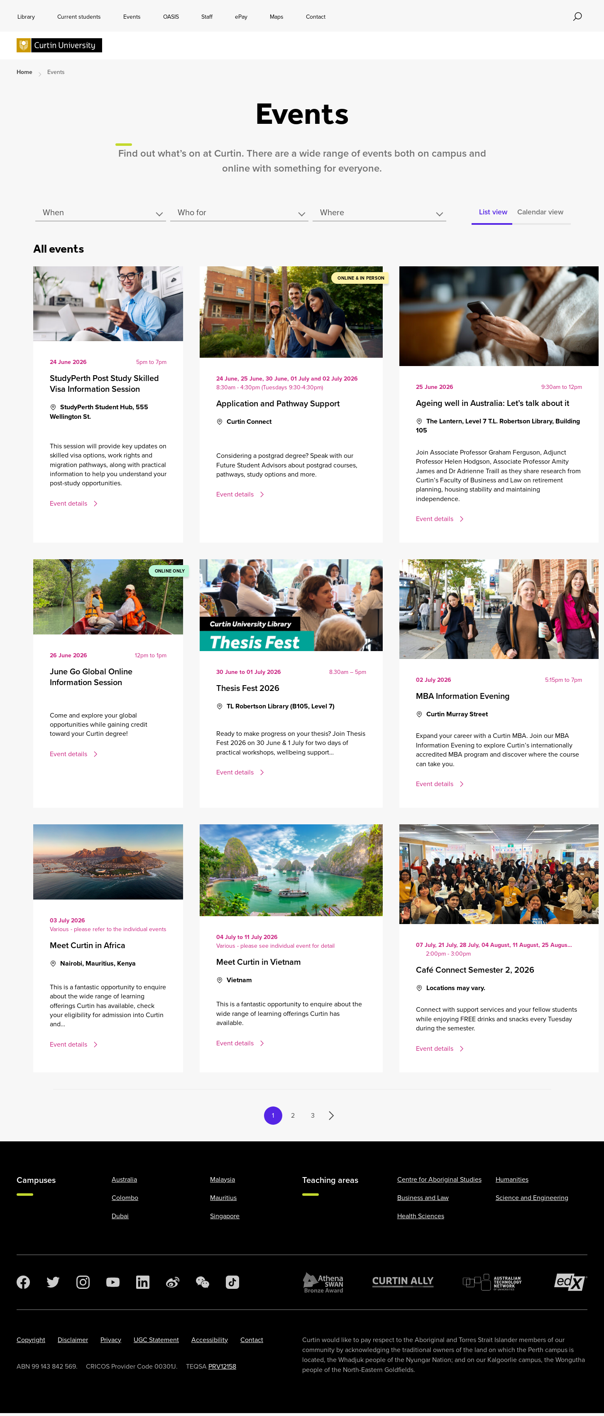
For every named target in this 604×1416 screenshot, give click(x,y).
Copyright (31, 1342)
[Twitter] (53, 1285)
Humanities (512, 1182)
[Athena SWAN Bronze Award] (323, 1285)
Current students (79, 16)
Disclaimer (73, 1342)
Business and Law (423, 1200)
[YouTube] (113, 1285)
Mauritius (223, 1200)
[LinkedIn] (142, 1285)
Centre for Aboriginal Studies (439, 1182)
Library (26, 16)
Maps (277, 16)
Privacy (110, 1342)
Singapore (225, 1219)
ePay (241, 16)
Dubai (120, 1219)
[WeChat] (202, 1285)
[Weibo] (172, 1285)
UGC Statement (156, 1342)
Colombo (125, 1200)
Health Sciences (420, 1219)
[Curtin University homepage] (59, 46)
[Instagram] (83, 1285)
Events (132, 16)
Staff (207, 16)
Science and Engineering (532, 1200)
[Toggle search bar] (577, 16)
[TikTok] (232, 1285)
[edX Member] (570, 1285)
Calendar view (538, 214)
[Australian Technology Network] (494, 1285)
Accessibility (209, 1342)
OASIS (171, 16)
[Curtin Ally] (403, 1285)
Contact (315, 16)
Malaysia (222, 1182)
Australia (124, 1182)
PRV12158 (222, 1369)
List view (483, 214)
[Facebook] (23, 1285)
